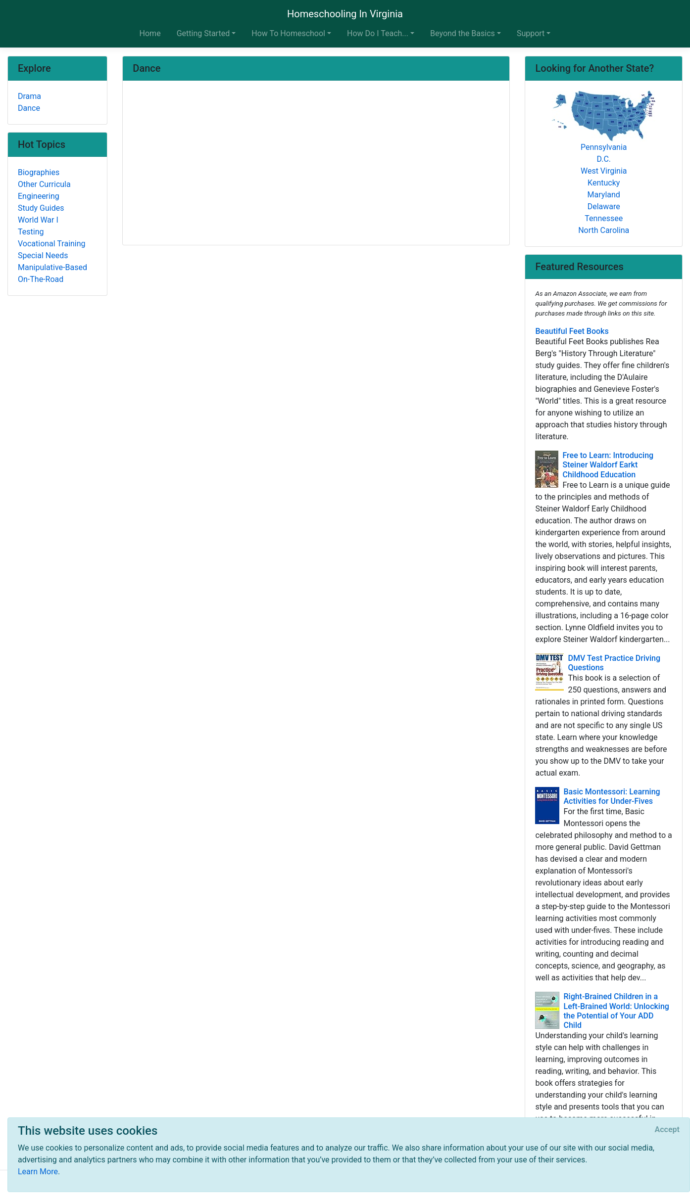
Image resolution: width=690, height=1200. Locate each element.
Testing (31, 231)
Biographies (38, 172)
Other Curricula (44, 184)
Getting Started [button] (203, 33)
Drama (29, 96)
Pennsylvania (604, 147)
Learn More (38, 1171)
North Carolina (603, 230)
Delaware (604, 206)
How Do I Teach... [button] (377, 33)
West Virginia (604, 171)
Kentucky (604, 182)
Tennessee (604, 218)
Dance (29, 108)
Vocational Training (52, 243)
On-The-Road (40, 279)
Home (150, 33)
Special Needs (43, 255)
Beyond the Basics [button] (462, 33)
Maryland (604, 194)
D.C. (603, 159)
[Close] (667, 1130)
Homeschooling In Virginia (345, 14)
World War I (38, 220)
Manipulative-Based (52, 267)
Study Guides (41, 208)
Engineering (38, 196)
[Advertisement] (316, 163)
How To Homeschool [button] (288, 33)
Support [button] (530, 33)
